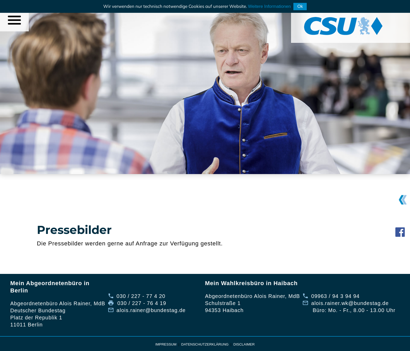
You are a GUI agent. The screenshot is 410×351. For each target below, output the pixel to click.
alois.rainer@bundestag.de (151, 310)
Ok (300, 6)
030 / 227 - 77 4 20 (141, 296)
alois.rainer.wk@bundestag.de (350, 303)
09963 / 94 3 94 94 (335, 296)
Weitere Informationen (269, 6)
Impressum (165, 344)
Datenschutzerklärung (205, 344)
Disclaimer (244, 344)
